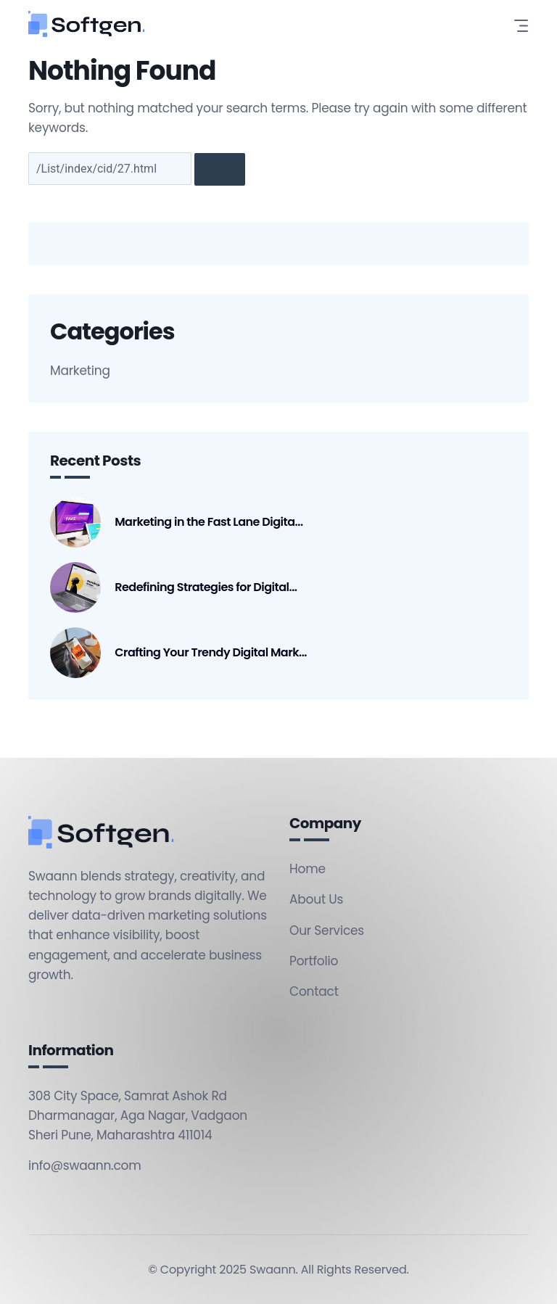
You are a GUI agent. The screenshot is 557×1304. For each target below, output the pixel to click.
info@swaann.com (84, 1165)
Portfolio (313, 961)
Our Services (326, 930)
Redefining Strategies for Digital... (206, 587)
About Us (316, 899)
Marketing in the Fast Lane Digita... (208, 522)
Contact (314, 991)
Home (307, 869)
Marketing (80, 370)
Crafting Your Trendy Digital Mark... (211, 653)
